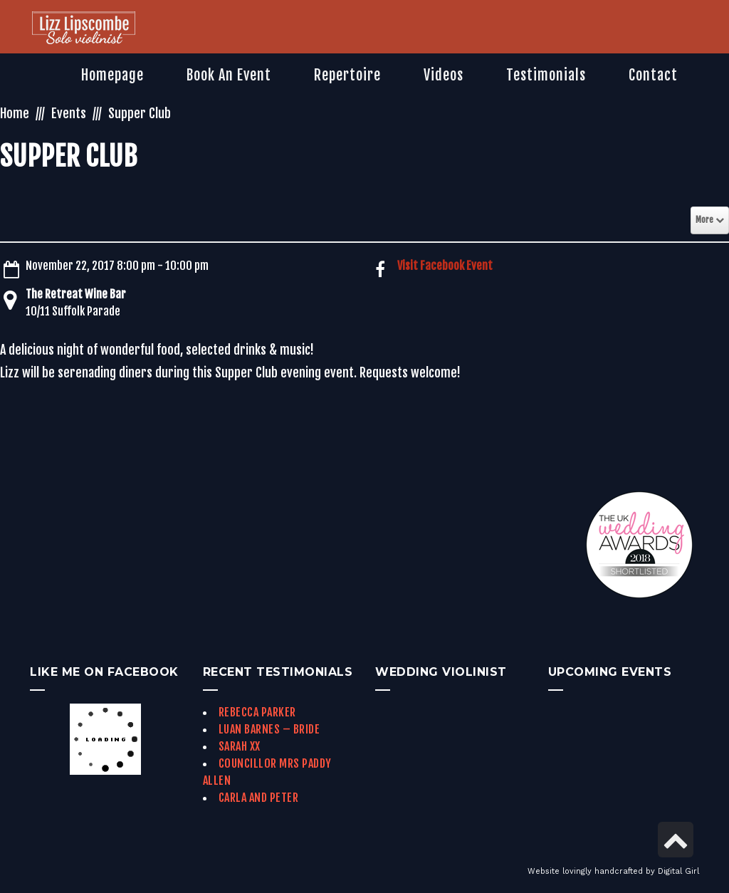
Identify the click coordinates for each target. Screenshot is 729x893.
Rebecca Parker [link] (257, 712)
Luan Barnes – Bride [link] (269, 729)
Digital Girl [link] (678, 871)
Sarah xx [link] (240, 746)
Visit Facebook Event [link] (445, 265)
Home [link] (14, 113)
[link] (83, 29)
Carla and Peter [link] (259, 797)
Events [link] (68, 113)
